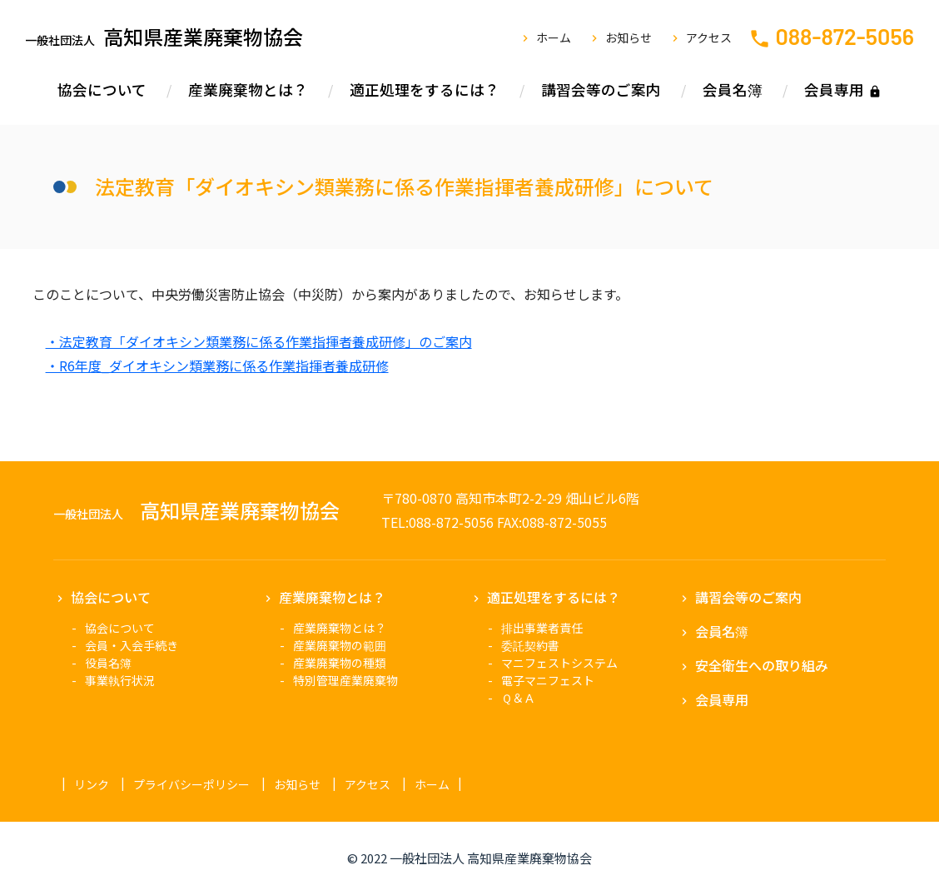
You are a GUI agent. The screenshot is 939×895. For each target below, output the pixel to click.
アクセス (709, 37)
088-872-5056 (844, 35)
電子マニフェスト (547, 680)
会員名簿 (733, 89)
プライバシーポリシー (191, 784)
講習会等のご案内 (601, 89)
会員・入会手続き (131, 645)
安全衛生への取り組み (761, 665)
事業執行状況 (120, 680)
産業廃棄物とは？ (248, 89)
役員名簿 (108, 662)
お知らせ (628, 37)
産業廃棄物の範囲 (339, 645)
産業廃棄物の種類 (339, 662)
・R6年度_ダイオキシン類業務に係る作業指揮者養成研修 (217, 365)
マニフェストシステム (559, 662)
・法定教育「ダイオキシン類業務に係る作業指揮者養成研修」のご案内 (259, 341)
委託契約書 (530, 645)
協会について (102, 89)
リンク (91, 784)
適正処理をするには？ (424, 89)
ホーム (553, 37)
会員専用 (834, 89)
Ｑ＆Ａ (518, 697)
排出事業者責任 (542, 627)
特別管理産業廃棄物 (345, 680)
